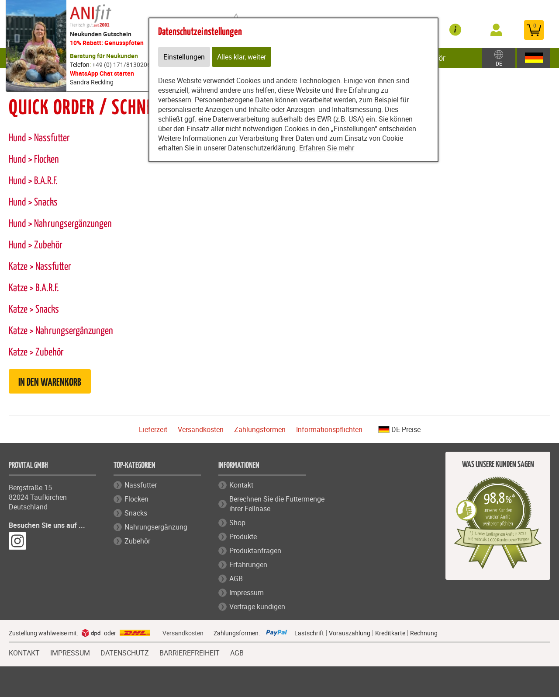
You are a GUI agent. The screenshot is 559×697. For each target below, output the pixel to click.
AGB (236, 578)
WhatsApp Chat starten (102, 73)
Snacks (135, 513)
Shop (237, 522)
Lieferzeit (153, 429)
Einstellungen (184, 57)
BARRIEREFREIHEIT (189, 652)
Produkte (243, 536)
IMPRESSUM (70, 652)
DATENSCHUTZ (124, 652)
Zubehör (137, 541)
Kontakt (241, 485)
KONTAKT (24, 652)
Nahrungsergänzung (155, 527)
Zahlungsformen (260, 429)
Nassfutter (140, 485)
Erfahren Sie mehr (326, 148)
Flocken (136, 499)
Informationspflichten (329, 429)
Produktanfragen (255, 550)
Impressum (246, 592)
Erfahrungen (248, 564)
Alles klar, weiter (241, 57)
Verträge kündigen (257, 606)
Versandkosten (201, 429)
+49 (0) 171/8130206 (121, 64)
